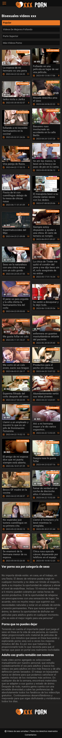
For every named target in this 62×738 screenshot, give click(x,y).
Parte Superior (10, 36)
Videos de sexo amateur (18, 731)
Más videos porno (12, 43)
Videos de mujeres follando (17, 29)
